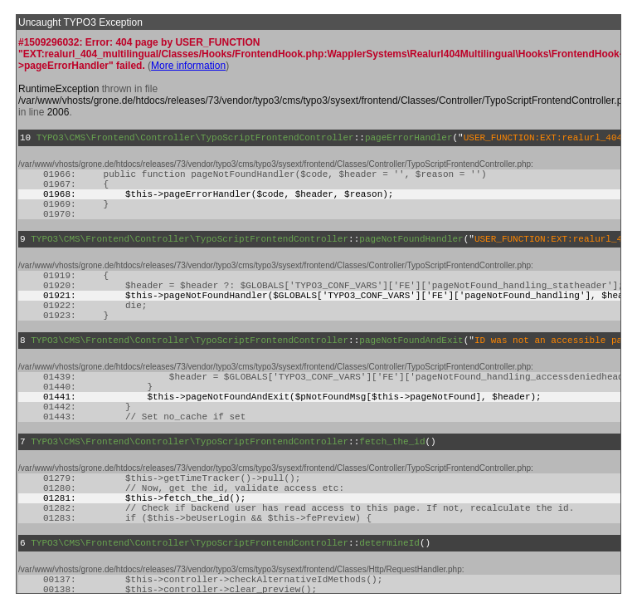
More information (188, 65)
